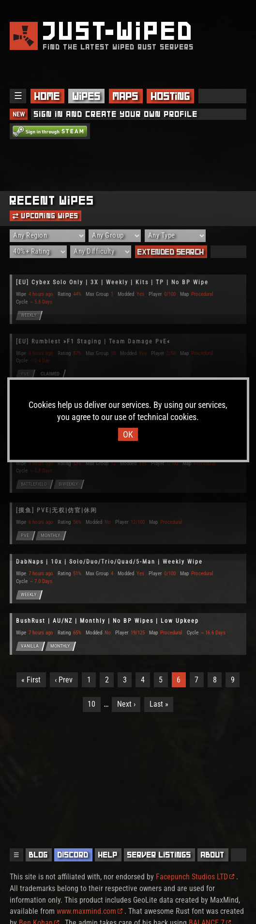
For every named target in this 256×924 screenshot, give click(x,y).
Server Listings (159, 855)
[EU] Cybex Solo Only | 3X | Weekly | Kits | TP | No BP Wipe (112, 282)
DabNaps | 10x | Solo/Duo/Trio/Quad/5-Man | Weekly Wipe (109, 561)
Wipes (87, 96)
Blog (38, 855)
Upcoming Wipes (45, 215)
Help (108, 855)
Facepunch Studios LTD (195, 876)
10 (91, 704)
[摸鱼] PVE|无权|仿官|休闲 (56, 510)
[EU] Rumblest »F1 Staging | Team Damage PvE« (93, 341)
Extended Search (170, 252)
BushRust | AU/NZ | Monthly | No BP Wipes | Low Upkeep (107, 620)
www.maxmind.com (89, 911)
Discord (73, 855)
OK (128, 434)
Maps (125, 96)
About (213, 855)
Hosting (170, 96)
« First (31, 679)
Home (47, 96)
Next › (126, 704)
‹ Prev (64, 679)
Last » (159, 704)
